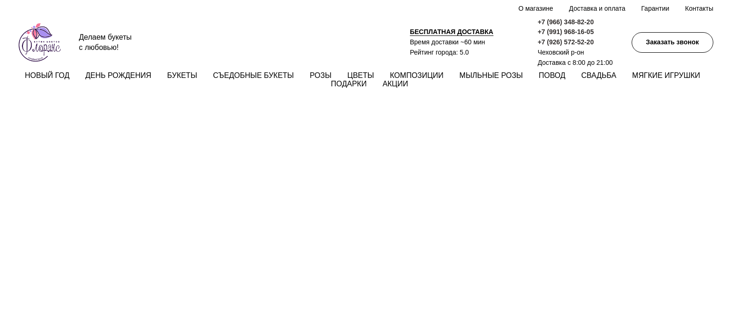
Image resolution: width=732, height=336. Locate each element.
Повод (552, 75)
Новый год (47, 75)
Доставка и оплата (597, 8)
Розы (321, 75)
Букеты (182, 75)
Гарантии (655, 8)
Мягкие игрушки (666, 75)
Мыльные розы (491, 75)
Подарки (349, 84)
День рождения (118, 75)
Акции (395, 84)
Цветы (360, 75)
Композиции (416, 75)
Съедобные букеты (253, 75)
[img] (703, 110)
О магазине (535, 8)
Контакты (699, 8)
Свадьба (598, 75)
